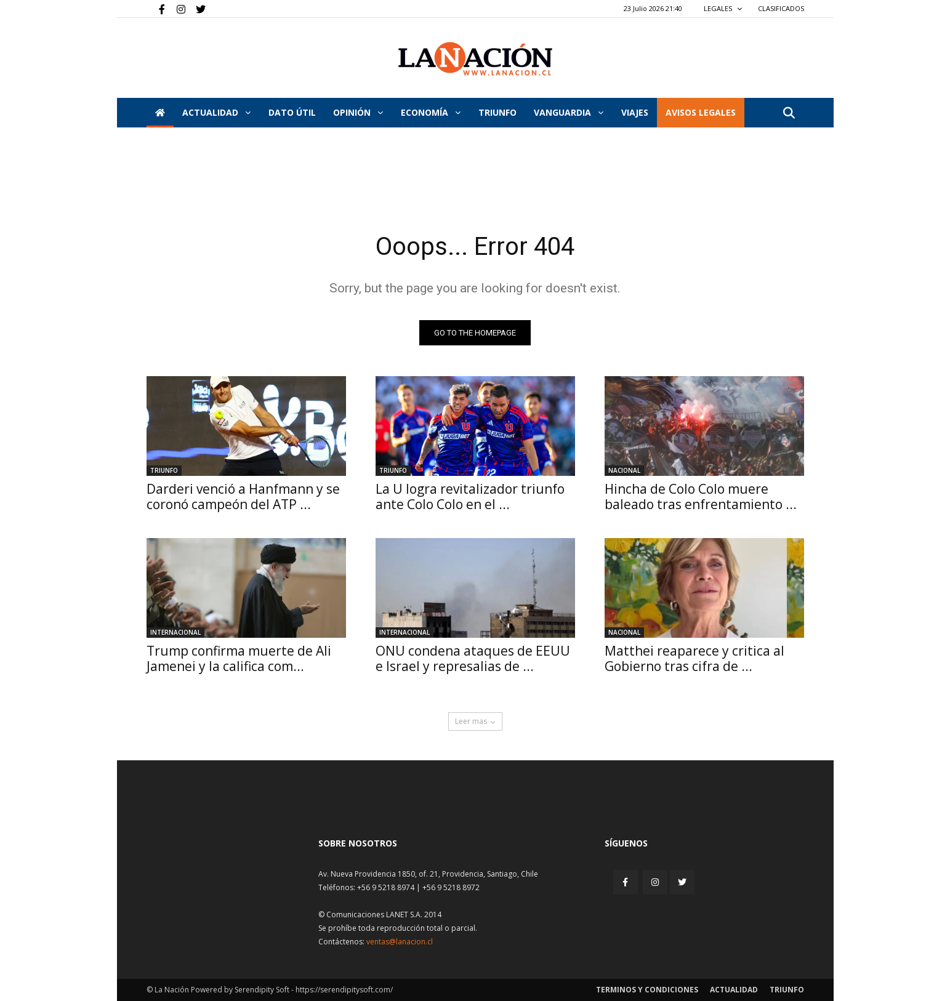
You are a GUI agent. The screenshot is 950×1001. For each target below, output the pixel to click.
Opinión (358, 112)
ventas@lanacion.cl (399, 941)
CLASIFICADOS (781, 8)
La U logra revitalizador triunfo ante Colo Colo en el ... (470, 496)
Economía (431, 112)
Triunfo (497, 112)
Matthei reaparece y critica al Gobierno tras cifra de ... (694, 658)
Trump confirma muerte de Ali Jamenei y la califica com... (239, 658)
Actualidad (216, 112)
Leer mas (475, 721)
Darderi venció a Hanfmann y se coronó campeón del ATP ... (243, 496)
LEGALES (723, 8)
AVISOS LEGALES (701, 112)
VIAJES (634, 112)
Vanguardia (568, 112)
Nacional (624, 470)
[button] (789, 113)
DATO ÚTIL (292, 112)
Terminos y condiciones (647, 989)
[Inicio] (160, 112)
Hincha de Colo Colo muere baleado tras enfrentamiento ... (701, 496)
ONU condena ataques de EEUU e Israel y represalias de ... (473, 658)
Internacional (175, 632)
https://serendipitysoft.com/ (344, 989)
